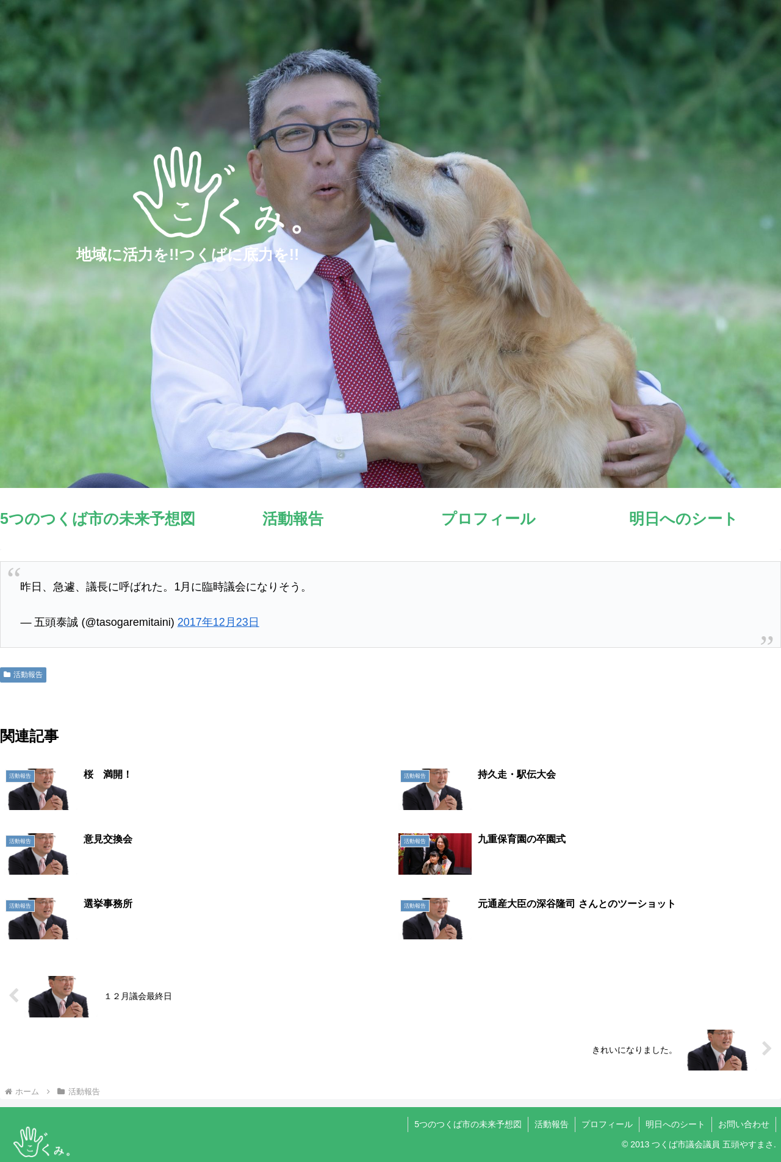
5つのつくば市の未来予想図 (468, 1124)
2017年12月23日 (218, 622)
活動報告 (23, 674)
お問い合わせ (743, 1124)
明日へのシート (675, 1124)
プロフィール (607, 1124)
